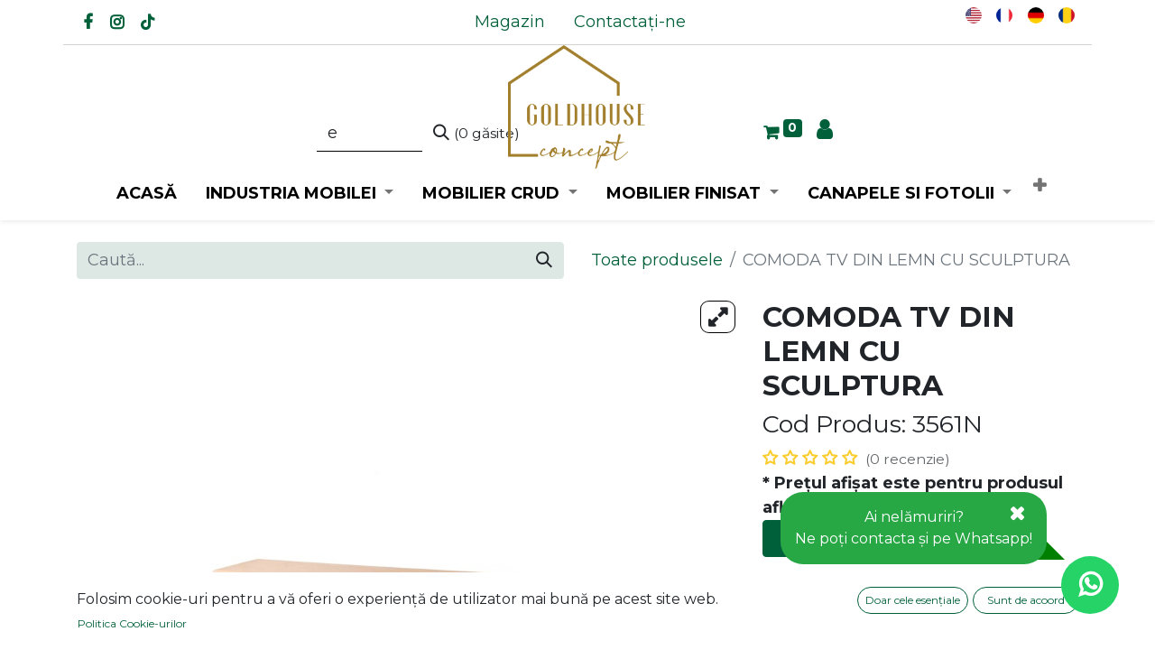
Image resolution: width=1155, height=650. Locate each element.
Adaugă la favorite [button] (849, 621)
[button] (1039, 186)
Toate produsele (657, 260)
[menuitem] (509, 22)
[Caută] (476, 134)
